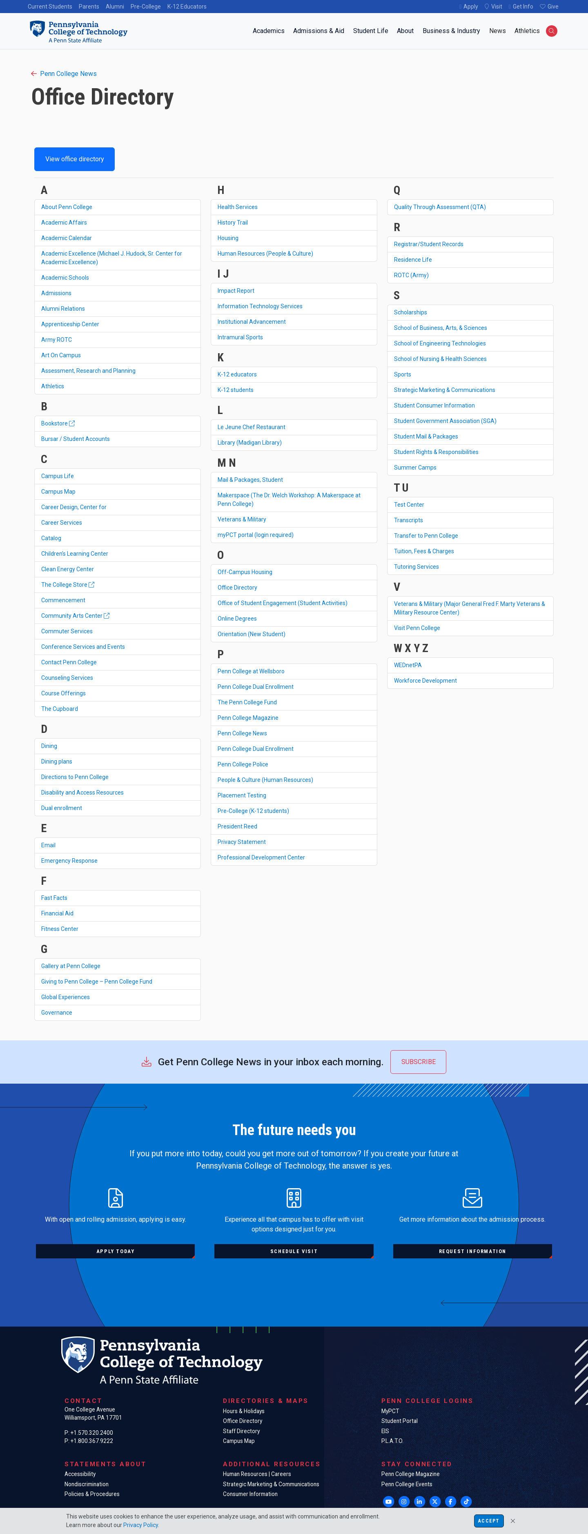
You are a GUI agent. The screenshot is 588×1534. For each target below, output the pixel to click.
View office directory (74, 159)
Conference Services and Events (83, 646)
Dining (49, 746)
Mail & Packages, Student (250, 479)
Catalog (51, 538)
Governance (56, 1012)
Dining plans (56, 761)
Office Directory (237, 587)
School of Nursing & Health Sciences (440, 359)
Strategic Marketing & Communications (444, 390)
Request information (472, 1251)
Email (48, 845)
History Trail (233, 222)
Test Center (409, 504)
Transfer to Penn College (426, 535)
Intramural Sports (240, 337)
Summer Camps (415, 467)
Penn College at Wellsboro (251, 671)
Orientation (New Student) (251, 634)
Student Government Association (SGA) (445, 421)
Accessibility (80, 1474)
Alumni (115, 6)
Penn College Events (406, 1484)
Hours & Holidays (244, 1411)
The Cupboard (59, 709)
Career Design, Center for (74, 507)
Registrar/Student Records (428, 244)
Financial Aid (57, 913)
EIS (385, 1431)
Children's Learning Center (74, 553)
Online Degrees (237, 618)
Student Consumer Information (434, 405)
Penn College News (64, 74)
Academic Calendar (66, 238)
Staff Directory (241, 1431)
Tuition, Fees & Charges (424, 551)
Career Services (61, 522)
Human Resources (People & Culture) (265, 253)
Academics (269, 31)
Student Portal (399, 1421)
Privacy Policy (140, 1525)
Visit (496, 6)
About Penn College (66, 207)
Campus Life (57, 476)
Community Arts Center (75, 615)
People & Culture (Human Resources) (265, 780)
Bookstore (58, 423)
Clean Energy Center (67, 569)
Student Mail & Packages (426, 436)
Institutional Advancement (252, 321)
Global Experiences (65, 997)
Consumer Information (250, 1494)
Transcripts (408, 520)
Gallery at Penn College (70, 966)
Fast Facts (54, 898)
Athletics (527, 31)
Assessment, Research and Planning (88, 370)
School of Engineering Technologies (440, 343)
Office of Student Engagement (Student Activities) (282, 603)
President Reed (237, 826)
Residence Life (413, 259)
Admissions (56, 293)
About (405, 31)
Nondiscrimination (87, 1484)
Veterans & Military (242, 519)
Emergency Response (69, 860)
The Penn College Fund (247, 702)
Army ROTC (56, 339)
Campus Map (58, 491)
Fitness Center (59, 929)
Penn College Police (243, 764)
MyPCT (390, 1411)
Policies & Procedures (92, 1494)
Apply (470, 6)
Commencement (63, 600)
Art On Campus (61, 355)
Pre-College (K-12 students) (253, 811)
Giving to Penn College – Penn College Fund (96, 981)
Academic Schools (65, 277)
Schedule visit (294, 1251)
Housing (228, 238)
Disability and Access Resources (82, 792)
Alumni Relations (63, 308)
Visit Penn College (417, 628)
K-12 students (236, 390)
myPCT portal (256, 535)
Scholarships (410, 312)
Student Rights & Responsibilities (436, 452)
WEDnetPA (408, 665)
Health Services (238, 207)
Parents (89, 6)
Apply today (115, 1251)
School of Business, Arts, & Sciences (440, 328)
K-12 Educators (187, 6)
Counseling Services (67, 678)
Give (553, 6)
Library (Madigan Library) (250, 442)
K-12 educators (237, 374)
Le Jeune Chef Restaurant (251, 427)
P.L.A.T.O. (392, 1441)
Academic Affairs (64, 222)
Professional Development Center (261, 857)
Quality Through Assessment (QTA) (440, 207)
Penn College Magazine (248, 718)
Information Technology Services (260, 306)
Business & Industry (451, 31)
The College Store (67, 584)
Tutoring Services (416, 566)
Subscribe (418, 1062)
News (497, 31)
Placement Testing (242, 795)
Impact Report (236, 290)
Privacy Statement (242, 842)
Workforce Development (425, 680)
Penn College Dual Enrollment (256, 687)
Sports (402, 374)
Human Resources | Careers (257, 1474)
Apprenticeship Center (70, 324)
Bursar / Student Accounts (75, 439)
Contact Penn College (69, 662)
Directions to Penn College (75, 777)
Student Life (370, 31)
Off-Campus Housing (245, 572)
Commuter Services (67, 631)
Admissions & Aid (318, 31)
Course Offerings (63, 693)
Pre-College (146, 6)
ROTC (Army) (411, 275)
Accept (488, 1521)
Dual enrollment (61, 808)
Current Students (50, 6)
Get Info (523, 6)
